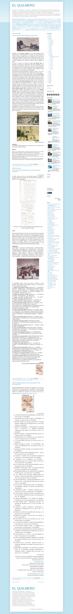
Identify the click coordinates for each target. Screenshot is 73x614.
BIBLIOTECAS (45, 20)
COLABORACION (31, 21)
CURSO (56, 21)
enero (50, 54)
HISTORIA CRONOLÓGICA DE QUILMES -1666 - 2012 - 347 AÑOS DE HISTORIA (56, 121)
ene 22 (51, 60)
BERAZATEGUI (31, 20)
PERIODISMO (46, 27)
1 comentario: (28, 164)
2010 (49, 81)
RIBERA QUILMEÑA (51, 277)
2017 (49, 72)
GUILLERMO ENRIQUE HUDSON (44, 23)
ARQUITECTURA (54, 19)
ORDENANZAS (37, 27)
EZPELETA (14, 23)
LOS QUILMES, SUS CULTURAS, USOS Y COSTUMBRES (55, 107)
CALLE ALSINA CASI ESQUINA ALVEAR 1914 (25, 35)
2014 (49, 76)
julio (49, 46)
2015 (49, 75)
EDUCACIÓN (24, 22)
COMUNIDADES (37, 21)
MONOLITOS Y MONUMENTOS (56, 26)
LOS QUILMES (44, 26)
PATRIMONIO (41, 27)
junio (49, 47)
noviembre (50, 41)
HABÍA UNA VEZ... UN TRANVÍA (19, 165)
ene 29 (51, 55)
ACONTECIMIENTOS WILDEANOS (18, 19)
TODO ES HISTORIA (42, 30)
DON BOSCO (50, 230)
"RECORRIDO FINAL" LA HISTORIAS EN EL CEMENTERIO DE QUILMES (56, 129)
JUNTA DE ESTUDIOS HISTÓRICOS (47, 24)
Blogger (42, 609)
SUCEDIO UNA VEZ (30, 30)
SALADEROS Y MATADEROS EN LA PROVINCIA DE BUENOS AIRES (56, 137)
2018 (49, 71)
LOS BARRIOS (17, 26)
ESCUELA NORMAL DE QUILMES (54, 22)
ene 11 (51, 65)
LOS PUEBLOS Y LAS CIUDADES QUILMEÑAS (27, 26)
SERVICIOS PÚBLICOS (22, 30)
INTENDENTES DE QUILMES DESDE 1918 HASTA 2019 (55, 145)
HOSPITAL (13, 24)
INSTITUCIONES (32, 24)
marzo (50, 51)
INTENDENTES (37, 24)
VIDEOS (54, 30)
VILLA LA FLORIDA (58, 30)
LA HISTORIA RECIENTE (21, 25)
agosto (50, 45)
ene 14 (51, 64)
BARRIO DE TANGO (25, 20)
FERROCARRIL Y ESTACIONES (21, 23)
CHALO (23, 21)
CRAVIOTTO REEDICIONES (44, 21)
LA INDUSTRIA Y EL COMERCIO (32, 25)
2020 (49, 37)
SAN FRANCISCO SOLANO (52, 279)
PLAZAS (49, 272)
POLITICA (49, 273)
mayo (50, 49)
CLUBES (26, 21)
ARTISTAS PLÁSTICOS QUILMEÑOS (53, 209)
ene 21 (51, 61)
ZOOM (49, 288)
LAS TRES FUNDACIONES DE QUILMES (47, 25)
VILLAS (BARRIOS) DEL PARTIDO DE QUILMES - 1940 (56, 114)
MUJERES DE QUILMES (17, 27)
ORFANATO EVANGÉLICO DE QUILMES (56, 159)
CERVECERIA (19, 21)
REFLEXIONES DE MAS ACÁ (37, 28)
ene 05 (51, 66)
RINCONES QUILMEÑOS (54, 28)
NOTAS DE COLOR (30, 27)
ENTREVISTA (50, 234)
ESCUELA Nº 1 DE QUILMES (42, 22)
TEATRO (37, 30)
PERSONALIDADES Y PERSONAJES (53, 270)
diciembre (50, 40)
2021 (49, 36)
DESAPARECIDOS (15, 22)
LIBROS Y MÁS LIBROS (51, 255)
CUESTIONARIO (51, 21)
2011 (49, 80)
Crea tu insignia (49, 88)
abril (49, 50)
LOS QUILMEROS (38, 26)
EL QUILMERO (23, 5)
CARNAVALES (55, 20)
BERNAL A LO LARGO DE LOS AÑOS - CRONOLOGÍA (56, 152)
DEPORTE (59, 21)
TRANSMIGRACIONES (49, 30)
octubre (50, 42)
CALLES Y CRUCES (50, 20)
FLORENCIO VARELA (30, 23)
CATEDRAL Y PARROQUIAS (52, 218)
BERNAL (35, 20)
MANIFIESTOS (49, 26)
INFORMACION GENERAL (21, 24)
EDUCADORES (30, 22)
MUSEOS (24, 27)
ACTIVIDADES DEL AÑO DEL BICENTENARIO (33, 19)
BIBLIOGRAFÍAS (39, 20)
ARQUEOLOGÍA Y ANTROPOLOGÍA (46, 19)
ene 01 (51, 69)
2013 (49, 77)
